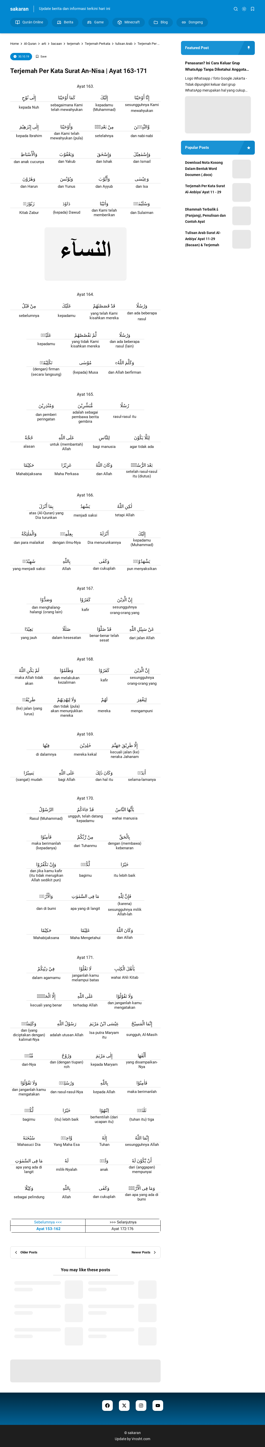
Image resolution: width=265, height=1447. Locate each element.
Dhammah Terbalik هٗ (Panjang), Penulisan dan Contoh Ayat (205, 215)
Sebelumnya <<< (48, 1222)
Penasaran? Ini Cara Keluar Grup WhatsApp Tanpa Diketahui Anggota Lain (215, 67)
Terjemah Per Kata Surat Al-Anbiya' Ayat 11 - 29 (205, 189)
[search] (235, 9)
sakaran (19, 9)
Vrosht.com (141, 1439)
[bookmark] (252, 9)
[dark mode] (244, 9)
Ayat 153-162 (48, 1228)
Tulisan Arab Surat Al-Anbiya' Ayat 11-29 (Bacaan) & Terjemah (203, 239)
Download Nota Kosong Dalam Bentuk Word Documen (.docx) (204, 168)
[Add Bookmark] (41, 56)
